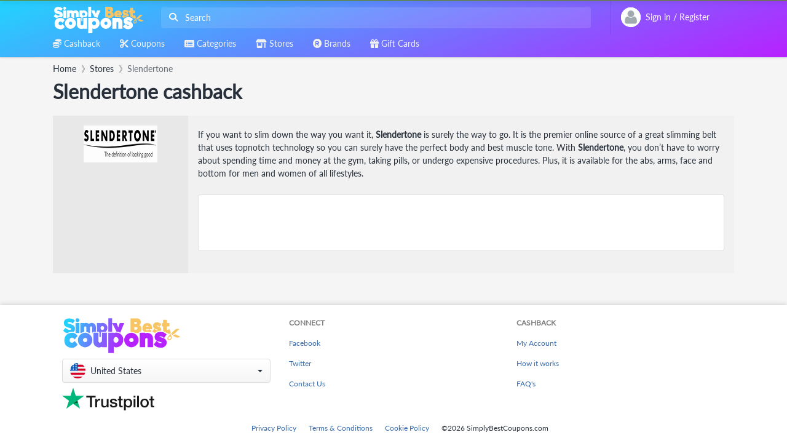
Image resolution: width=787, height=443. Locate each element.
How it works (537, 363)
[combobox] (373, 17)
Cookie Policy (407, 428)
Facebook (304, 343)
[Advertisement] (461, 222)
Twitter (300, 363)
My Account (536, 343)
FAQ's (526, 383)
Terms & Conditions (341, 428)
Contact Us (307, 383)
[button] (166, 371)
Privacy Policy (273, 428)
